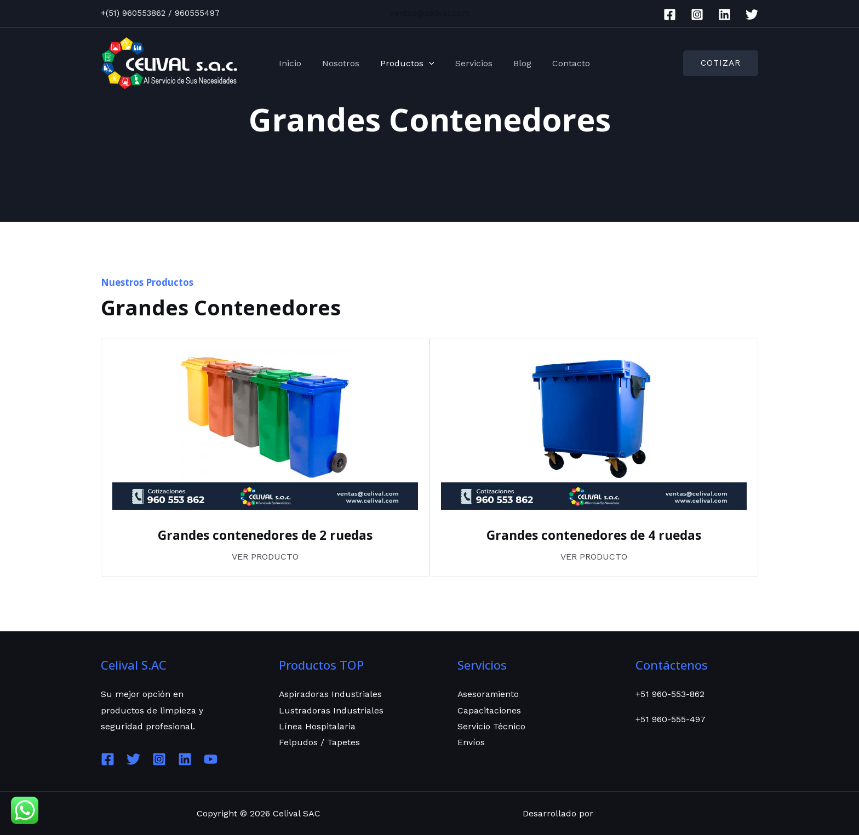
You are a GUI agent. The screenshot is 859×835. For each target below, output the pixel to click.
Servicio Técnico (491, 726)
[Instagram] (697, 14)
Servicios (467, 63)
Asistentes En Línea (637, 813)
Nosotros (340, 63)
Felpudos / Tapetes (319, 743)
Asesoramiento (488, 694)
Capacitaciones (489, 710)
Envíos (471, 743)
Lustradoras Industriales (331, 710)
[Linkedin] (724, 14)
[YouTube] (210, 758)
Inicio (293, 63)
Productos (404, 63)
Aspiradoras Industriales (330, 694)
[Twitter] (752, 14)
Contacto (558, 63)
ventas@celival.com (429, 13)
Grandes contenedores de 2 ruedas (265, 535)
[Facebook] (669, 14)
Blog (512, 63)
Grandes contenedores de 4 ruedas (594, 535)
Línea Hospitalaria (317, 726)
